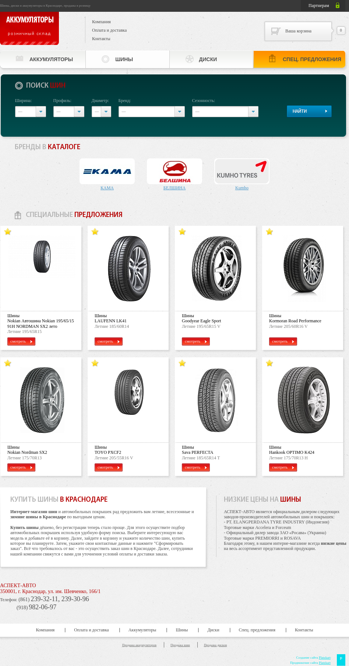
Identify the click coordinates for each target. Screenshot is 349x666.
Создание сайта (313, 657)
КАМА (107, 187)
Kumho (241, 187)
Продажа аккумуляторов (139, 645)
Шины (124, 59)
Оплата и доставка (109, 30)
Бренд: (125, 100)
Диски (208, 59)
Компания (101, 21)
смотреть (21, 341)
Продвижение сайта (310, 663)
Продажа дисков (215, 645)
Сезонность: (203, 100)
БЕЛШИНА (174, 187)
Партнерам (319, 5)
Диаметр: (100, 100)
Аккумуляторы (51, 59)
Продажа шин (180, 645)
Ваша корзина (298, 31)
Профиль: (62, 100)
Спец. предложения (312, 59)
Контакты (101, 38)
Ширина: (23, 100)
